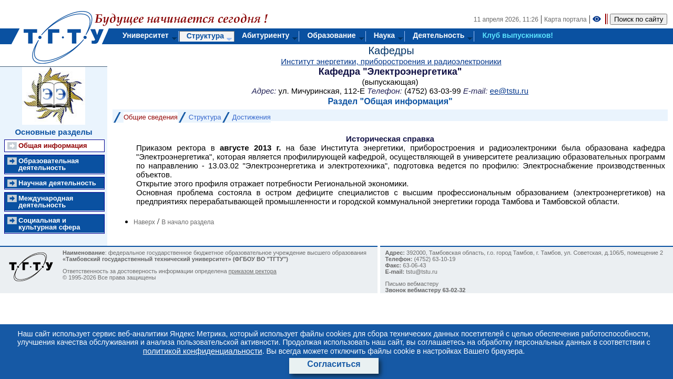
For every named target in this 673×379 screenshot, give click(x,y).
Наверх (144, 222)
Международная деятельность (45, 201)
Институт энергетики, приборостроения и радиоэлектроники (391, 61)
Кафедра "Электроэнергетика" (390, 71)
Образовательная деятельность (48, 164)
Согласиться (333, 364)
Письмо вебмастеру (412, 284)
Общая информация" (408, 101)
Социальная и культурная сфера (49, 223)
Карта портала (565, 19)
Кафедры (391, 50)
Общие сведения (151, 117)
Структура (205, 117)
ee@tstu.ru (509, 90)
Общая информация (52, 145)
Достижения (251, 117)
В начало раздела (187, 222)
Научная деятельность (57, 183)
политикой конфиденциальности (202, 350)
